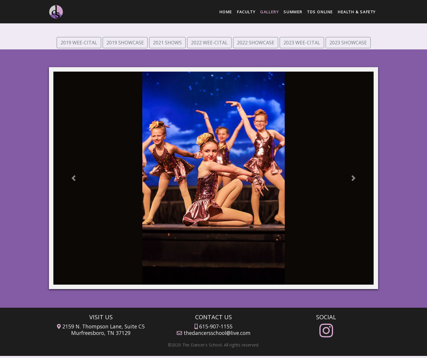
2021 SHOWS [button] (167, 42)
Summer (292, 11)
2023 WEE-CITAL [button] (301, 42)
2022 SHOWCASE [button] (255, 42)
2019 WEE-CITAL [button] (78, 42)
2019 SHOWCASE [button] (125, 42)
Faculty (246, 11)
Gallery (269, 11)
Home (227, 11)
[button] (73, 178)
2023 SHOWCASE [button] (348, 42)
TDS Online (320, 11)
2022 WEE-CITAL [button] (209, 42)
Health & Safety (357, 11)
